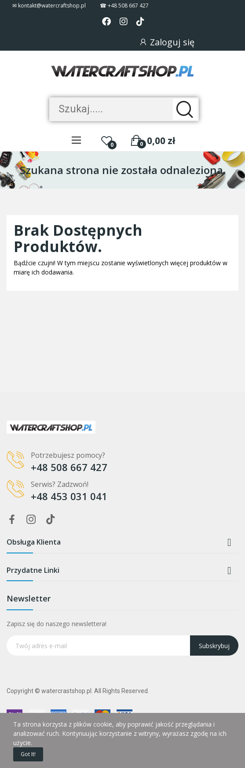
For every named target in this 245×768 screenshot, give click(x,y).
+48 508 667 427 (69, 467)
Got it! (28, 754)
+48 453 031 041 (69, 496)
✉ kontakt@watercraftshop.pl (49, 5)
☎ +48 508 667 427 (124, 5)
